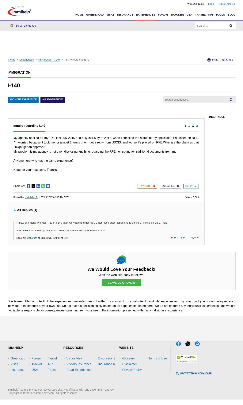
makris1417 (31, 197)
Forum (163, 14)
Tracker (177, 14)
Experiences (145, 14)
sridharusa (32, 238)
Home (79, 14)
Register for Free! (226, 4)
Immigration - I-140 (49, 59)
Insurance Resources (81, 381)
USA (189, 14)
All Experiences (53, 99)
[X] (190, 348)
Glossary (128, 358)
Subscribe (170, 186)
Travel (200, 14)
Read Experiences (79, 370)
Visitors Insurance (79, 364)
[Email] (199, 348)
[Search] (231, 25)
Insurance (125, 14)
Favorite (147, 186)
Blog (231, 14)
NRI (210, 14)
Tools (220, 14)
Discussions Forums (80, 375)
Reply (191, 186)
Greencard (95, 14)
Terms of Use (131, 375)
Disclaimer (129, 364)
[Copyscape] (193, 377)
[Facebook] (180, 348)
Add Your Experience (23, 99)
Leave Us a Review (121, 282)
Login (211, 4)
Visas (110, 14)
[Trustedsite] (186, 365)
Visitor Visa (74, 358)
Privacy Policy (132, 370)
